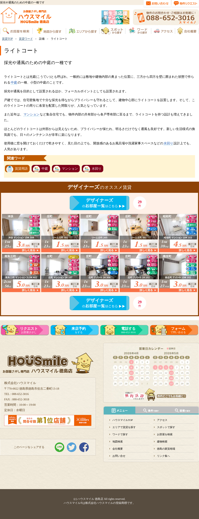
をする (79, 330)
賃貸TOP (7, 38)
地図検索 (117, 441)
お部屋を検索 (165, 434)
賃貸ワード (26, 38)
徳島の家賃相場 (166, 448)
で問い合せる (178, 330)
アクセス (162, 420)
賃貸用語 (21, 168)
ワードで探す (120, 434)
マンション (31, 114)
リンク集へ (163, 455)
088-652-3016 (128, 330)
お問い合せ (118, 455)
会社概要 (117, 448)
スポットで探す (166, 427)
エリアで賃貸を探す (124, 427)
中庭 (14, 82)
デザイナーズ (99, 200)
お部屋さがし (29, 330)
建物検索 (162, 441)
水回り (168, 143)
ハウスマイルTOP (122, 420)
